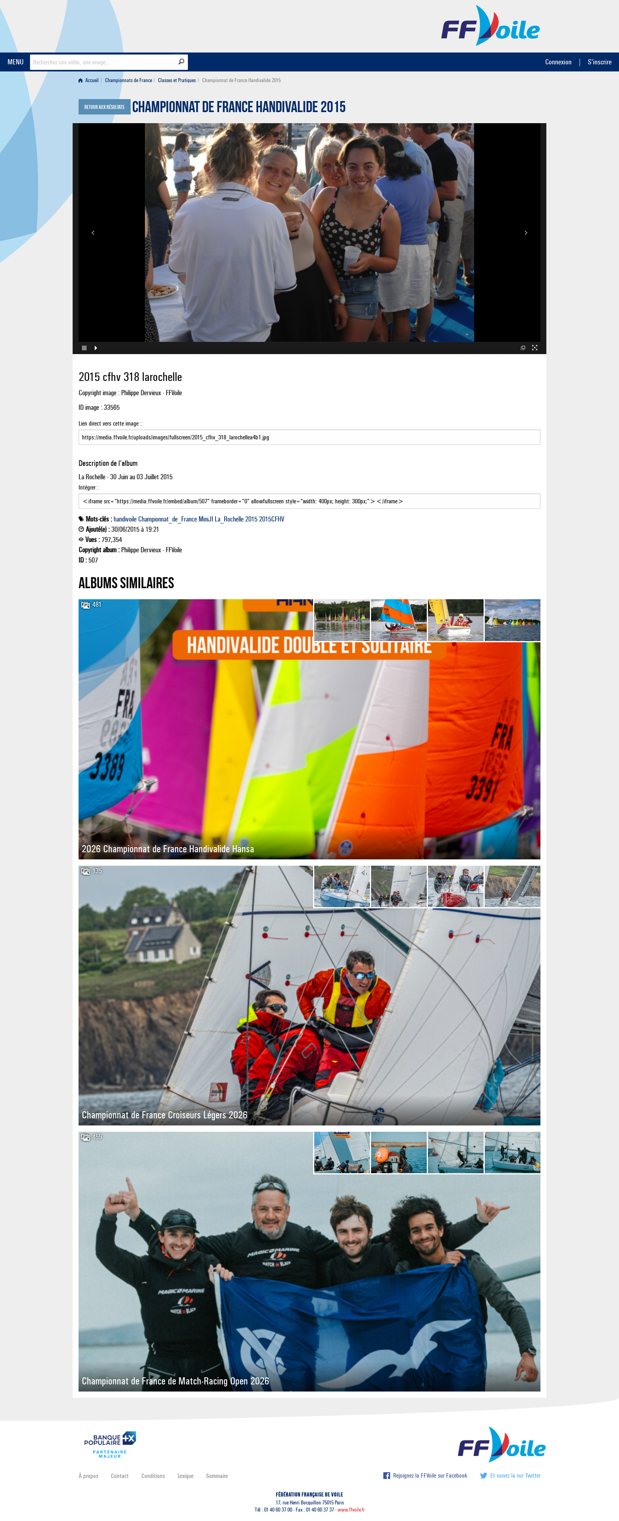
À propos (88, 1476)
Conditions (153, 1476)
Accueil (89, 80)
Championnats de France (128, 80)
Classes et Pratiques (177, 80)
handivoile (125, 519)
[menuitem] (90, 80)
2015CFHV (271, 519)
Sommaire (217, 1476)
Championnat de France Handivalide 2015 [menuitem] (241, 80)
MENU (16, 61)
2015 (251, 519)
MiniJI (206, 519)
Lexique (185, 1476)
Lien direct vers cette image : (309, 432)
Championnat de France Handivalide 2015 (239, 109)
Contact (120, 1476)
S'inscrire (599, 61)
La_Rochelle (229, 519)
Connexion (558, 61)
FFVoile (490, 25)
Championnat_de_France (167, 519)
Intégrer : (309, 496)
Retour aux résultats (104, 107)
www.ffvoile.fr (351, 1509)
